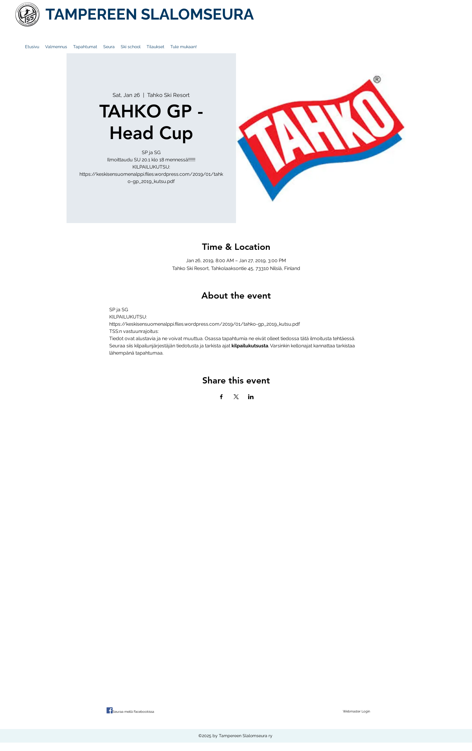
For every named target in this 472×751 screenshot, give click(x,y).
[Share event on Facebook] (221, 396)
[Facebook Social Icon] (110, 710)
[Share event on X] (236, 396)
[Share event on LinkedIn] (251, 396)
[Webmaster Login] (356, 712)
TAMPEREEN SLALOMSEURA (149, 14)
